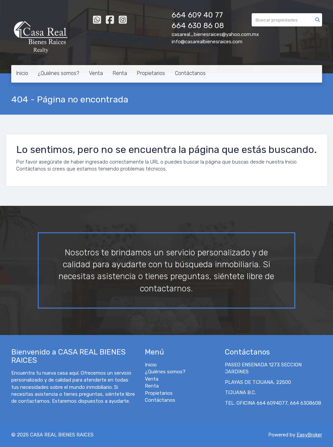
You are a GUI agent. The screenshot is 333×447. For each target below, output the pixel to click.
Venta (96, 73)
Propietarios (151, 73)
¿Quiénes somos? (58, 73)
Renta (120, 73)
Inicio (22, 73)
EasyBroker (309, 435)
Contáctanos (190, 73)
